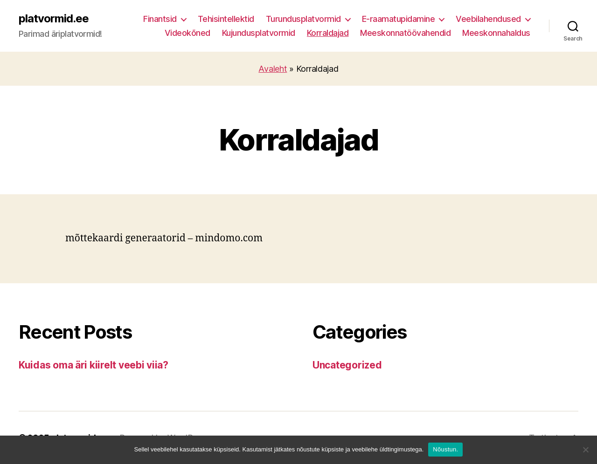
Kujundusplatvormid (258, 33)
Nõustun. (445, 449)
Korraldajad (328, 33)
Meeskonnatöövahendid (405, 33)
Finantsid (160, 19)
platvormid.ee (54, 18)
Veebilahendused (488, 19)
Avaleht (272, 69)
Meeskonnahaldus (496, 33)
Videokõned (187, 33)
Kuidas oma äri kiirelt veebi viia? (93, 365)
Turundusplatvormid (303, 19)
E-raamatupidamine (398, 19)
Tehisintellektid (226, 19)
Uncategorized (347, 365)
